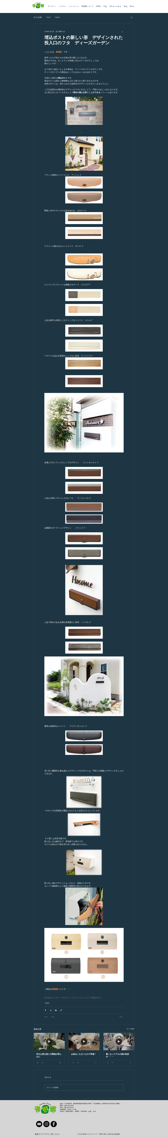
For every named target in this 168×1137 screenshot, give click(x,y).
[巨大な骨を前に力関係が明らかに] (49, 1041)
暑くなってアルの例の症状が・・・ (117, 1055)
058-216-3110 (69, 1105)
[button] (132, 17)
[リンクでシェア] (61, 1010)
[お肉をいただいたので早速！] (84, 1041)
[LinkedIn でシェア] (56, 1010)
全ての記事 (38, 17)
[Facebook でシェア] (45, 1010)
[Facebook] (54, 1124)
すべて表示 (130, 1029)
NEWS (57, 17)
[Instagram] (46, 1124)
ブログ (48, 17)
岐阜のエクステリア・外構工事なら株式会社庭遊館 (101, 1134)
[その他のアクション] (122, 31)
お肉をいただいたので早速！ (83, 1054)
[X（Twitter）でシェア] (51, 1010)
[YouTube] (39, 1124)
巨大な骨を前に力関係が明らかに (48, 1055)
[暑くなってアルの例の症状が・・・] (118, 1041)
